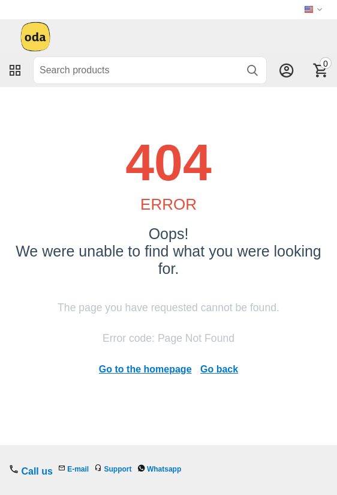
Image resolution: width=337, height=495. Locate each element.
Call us (36, 471)
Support (118, 469)
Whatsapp (164, 469)
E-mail (78, 469)
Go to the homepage (145, 369)
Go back (219, 369)
